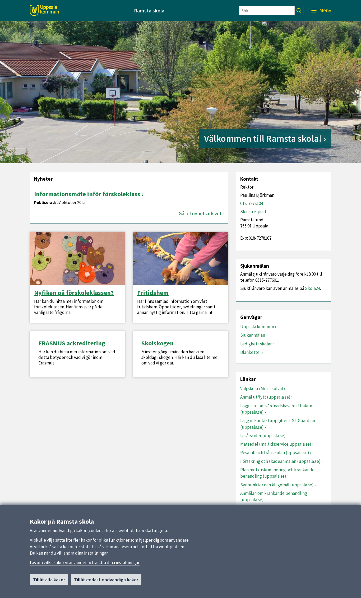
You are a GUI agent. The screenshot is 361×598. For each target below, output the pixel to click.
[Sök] (267, 10)
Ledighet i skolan (256, 344)
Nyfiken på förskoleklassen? (74, 292)
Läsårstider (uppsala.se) (263, 436)
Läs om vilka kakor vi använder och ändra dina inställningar (85, 565)
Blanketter (250, 352)
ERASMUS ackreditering (71, 343)
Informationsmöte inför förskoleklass (87, 194)
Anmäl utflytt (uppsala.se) (265, 397)
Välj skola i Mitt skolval (261, 388)
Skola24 (312, 288)
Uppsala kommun (257, 327)
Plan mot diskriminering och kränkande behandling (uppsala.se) (277, 473)
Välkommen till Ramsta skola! (263, 138)
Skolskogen (157, 343)
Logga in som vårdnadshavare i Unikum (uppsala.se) (276, 409)
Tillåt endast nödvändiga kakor (106, 582)
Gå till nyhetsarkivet (200, 214)
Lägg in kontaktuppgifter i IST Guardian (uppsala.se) (277, 424)
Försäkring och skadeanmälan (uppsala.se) (280, 461)
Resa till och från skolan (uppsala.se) (274, 452)
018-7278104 (251, 203)
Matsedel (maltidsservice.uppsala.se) (275, 444)
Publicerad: (45, 202)
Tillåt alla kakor (49, 582)
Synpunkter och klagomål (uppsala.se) (277, 485)
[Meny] (321, 10)
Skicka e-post (253, 211)
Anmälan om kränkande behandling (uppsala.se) (273, 496)
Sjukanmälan (252, 335)
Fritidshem (153, 292)
